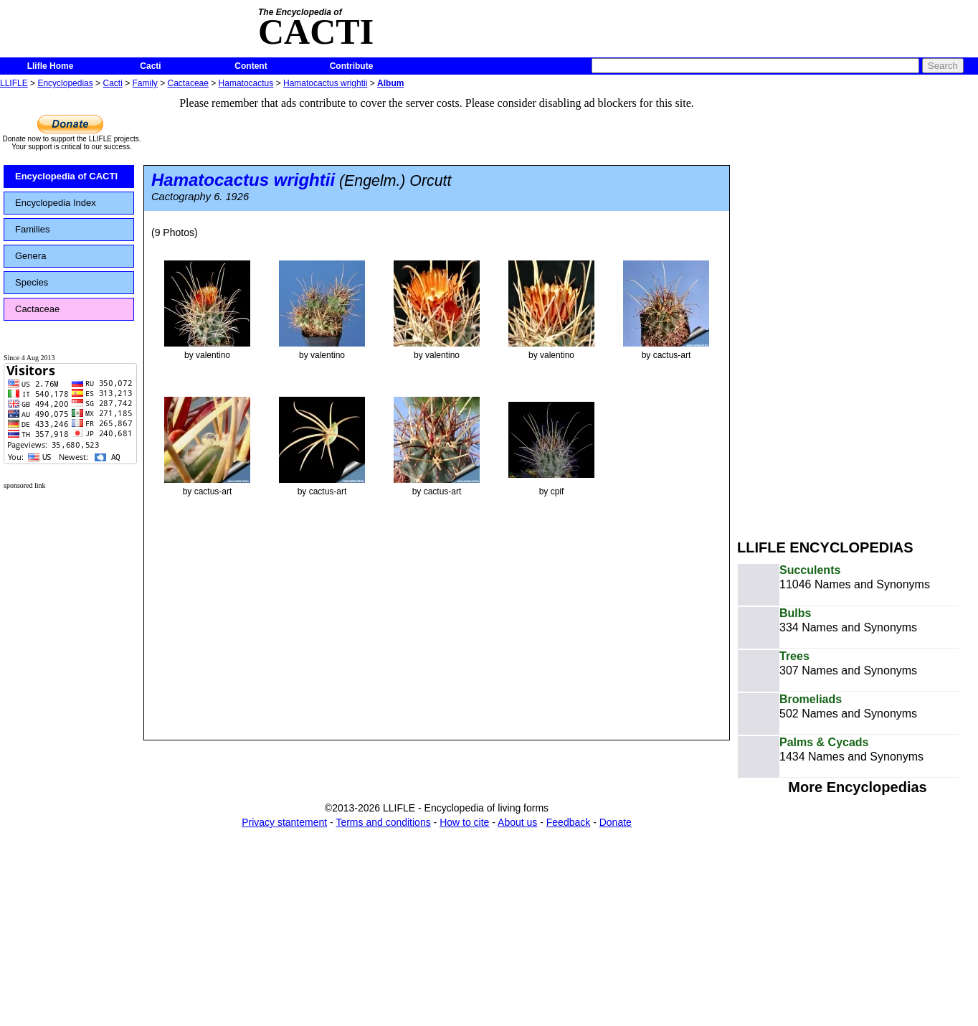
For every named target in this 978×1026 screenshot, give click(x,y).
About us (517, 822)
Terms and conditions (383, 822)
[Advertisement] (826, 307)
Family (145, 83)
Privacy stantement (284, 822)
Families (32, 229)
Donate (615, 822)
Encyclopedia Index (55, 202)
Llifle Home (50, 66)
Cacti (150, 66)
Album (390, 83)
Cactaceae (188, 83)
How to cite (464, 822)
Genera (30, 255)
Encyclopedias (64, 83)
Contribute (352, 66)
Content (250, 66)
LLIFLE (14, 83)
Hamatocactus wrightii (325, 83)
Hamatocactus (246, 83)
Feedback (568, 822)
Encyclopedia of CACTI (66, 176)
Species (31, 282)
